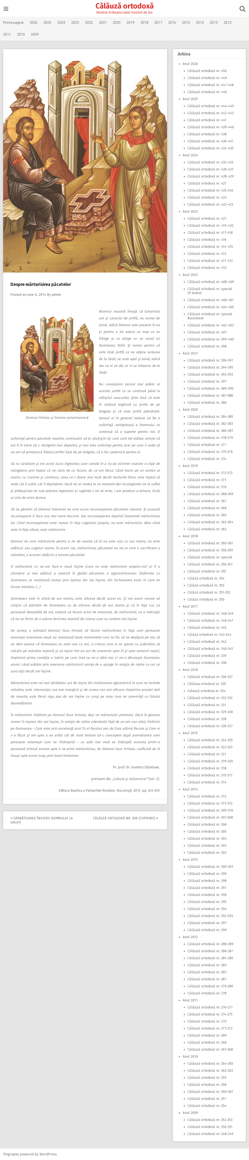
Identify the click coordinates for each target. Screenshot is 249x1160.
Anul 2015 (189, 733)
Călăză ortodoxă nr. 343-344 (209, 635)
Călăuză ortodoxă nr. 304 (206, 839)
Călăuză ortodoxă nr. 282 (206, 972)
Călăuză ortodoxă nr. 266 (206, 1042)
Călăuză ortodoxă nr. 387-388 (209, 396)
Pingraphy (11, 1154)
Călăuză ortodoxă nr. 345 (206, 628)
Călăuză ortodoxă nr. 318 (206, 768)
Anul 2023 (189, 211)
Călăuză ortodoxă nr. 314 (206, 782)
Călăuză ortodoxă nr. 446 (206, 92)
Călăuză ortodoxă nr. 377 (206, 445)
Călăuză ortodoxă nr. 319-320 (209, 761)
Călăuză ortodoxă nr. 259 (206, 1078)
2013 (214, 22)
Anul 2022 (189, 275)
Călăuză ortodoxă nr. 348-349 (210, 614)
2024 (62, 22)
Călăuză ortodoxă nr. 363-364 (210, 522)
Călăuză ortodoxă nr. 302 (206, 853)
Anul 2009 (190, 1113)
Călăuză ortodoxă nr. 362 (206, 529)
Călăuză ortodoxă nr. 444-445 (210, 106)
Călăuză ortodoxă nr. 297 (206, 888)
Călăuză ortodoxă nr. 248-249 (210, 1134)
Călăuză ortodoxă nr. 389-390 (210, 389)
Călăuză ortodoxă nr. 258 (206, 1085)
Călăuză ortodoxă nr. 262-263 (209, 1071)
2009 (35, 34)
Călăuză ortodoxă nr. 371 (206, 480)
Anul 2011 (189, 1000)
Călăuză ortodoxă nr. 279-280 (210, 986)
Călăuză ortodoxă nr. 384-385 (210, 417)
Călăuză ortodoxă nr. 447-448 (210, 85)
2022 (89, 22)
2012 (228, 22)
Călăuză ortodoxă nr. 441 (206, 120)
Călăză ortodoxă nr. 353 (205, 585)
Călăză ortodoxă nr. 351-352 (208, 592)
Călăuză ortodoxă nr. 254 (206, 1106)
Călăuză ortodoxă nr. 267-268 (209, 1049)
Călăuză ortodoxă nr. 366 (206, 508)
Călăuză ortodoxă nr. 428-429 (210, 176)
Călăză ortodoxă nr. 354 (205, 578)
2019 (131, 22)
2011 (7, 34)
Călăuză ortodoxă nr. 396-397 (210, 360)
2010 (21, 34)
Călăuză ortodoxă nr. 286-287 (210, 951)
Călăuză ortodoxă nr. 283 (206, 965)
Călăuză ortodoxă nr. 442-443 (210, 113)
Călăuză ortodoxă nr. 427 (206, 183)
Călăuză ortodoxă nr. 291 (206, 923)
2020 (117, 22)
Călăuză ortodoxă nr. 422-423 (210, 204)
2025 (48, 22)
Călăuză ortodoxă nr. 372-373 (209, 473)
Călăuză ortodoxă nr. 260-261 (209, 1092)
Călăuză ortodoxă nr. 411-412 (209, 261)
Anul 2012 (189, 937)
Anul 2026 (189, 64)
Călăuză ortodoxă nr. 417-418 (209, 233)
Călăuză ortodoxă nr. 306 (206, 824)
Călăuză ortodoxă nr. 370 (206, 487)
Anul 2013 (189, 860)
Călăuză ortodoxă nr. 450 (206, 71)
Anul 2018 (189, 536)
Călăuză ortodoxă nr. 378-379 (209, 438)
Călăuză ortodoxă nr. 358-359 (209, 550)
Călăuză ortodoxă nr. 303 (206, 846)
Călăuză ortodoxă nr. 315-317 (209, 775)
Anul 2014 (189, 789)
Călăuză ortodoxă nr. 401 (206, 332)
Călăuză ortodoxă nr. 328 (206, 719)
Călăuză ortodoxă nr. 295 (206, 902)
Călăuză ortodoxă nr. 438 (206, 134)
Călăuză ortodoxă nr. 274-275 (209, 1014)
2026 (34, 22)
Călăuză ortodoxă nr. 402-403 (210, 325)
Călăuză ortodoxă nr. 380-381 (210, 431)
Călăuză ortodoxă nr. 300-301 (210, 867)
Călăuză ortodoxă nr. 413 (206, 254)
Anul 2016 (189, 670)
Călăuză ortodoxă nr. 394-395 (210, 367)
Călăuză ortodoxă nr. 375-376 (209, 452)
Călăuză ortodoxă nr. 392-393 (209, 374)
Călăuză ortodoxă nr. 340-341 (209, 649)
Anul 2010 (189, 1057)
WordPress (48, 1154)
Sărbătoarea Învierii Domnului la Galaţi (42, 820)
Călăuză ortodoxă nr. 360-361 (209, 543)
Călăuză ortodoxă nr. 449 (206, 78)
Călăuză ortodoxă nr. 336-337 (209, 677)
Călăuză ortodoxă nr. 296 (206, 895)
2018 (145, 22)
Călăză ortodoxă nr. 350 (205, 599)
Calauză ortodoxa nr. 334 (206, 691)
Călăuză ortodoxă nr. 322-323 (209, 747)
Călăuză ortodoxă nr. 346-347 (210, 621)
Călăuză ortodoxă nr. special (209, 557)
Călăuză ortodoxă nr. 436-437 (210, 141)
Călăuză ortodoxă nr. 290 (206, 930)
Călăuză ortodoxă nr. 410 (206, 268)
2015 (186, 22)
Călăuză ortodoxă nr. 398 (206, 346)
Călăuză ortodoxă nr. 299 (206, 874)
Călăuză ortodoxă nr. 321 (206, 754)
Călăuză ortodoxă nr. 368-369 (210, 494)
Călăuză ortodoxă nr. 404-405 (210, 307)
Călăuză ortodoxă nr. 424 (206, 197)
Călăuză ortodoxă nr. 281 (206, 979)
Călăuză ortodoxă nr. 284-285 (210, 958)
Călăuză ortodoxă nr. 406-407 (210, 300)
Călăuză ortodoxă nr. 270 (206, 1021)
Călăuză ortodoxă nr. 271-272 (209, 1028)
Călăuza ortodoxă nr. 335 (206, 684)
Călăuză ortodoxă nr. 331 (206, 705)
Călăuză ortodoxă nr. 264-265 (210, 1064)
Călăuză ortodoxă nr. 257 (206, 1099)
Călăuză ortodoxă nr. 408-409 (210, 282)
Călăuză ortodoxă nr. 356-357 (209, 564)
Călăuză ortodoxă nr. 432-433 (210, 162)
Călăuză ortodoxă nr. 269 (206, 1035)
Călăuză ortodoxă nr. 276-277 (209, 1007)
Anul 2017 (189, 606)
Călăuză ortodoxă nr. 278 (206, 993)
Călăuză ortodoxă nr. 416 (206, 240)
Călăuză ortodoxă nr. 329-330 (209, 712)
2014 (200, 22)
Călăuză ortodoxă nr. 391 (206, 381)
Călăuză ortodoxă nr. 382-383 (209, 424)
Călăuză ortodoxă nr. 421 (206, 219)
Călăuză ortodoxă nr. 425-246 (210, 190)
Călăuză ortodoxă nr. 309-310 (210, 810)
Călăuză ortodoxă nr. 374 (206, 459)
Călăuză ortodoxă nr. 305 (206, 832)
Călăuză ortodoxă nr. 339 (206, 656)
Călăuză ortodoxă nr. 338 (206, 663)
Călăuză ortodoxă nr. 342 (206, 642)
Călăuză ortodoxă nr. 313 (206, 796)
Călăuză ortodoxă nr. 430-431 (210, 169)
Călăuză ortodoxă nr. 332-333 (209, 698)
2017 (159, 22)
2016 (173, 22)
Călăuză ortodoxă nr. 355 (206, 571)
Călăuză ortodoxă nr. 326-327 (209, 726)
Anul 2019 (189, 466)
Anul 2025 (189, 99)
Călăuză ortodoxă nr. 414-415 (209, 247)
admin (57, 295)
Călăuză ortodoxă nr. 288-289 (210, 944)
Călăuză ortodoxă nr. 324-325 (209, 740)
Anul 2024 (189, 155)
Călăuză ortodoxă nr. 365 (206, 515)
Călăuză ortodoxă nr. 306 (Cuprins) (126, 818)
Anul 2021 (189, 353)
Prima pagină (14, 22)
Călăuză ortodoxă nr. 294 (206, 909)
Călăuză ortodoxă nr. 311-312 (209, 803)
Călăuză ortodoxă (125, 6)
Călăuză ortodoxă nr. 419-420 (210, 226)
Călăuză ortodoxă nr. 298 (206, 881)
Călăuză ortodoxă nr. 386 (206, 403)
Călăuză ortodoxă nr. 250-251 (209, 1127)
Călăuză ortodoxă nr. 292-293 (209, 916)
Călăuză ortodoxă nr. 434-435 (210, 148)
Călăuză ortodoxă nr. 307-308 (209, 817)
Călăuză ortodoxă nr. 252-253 (209, 1120)
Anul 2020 (189, 410)
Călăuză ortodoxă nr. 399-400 (210, 339)
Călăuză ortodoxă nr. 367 (206, 501)
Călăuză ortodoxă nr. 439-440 (210, 127)
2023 (76, 22)
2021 (103, 22)
